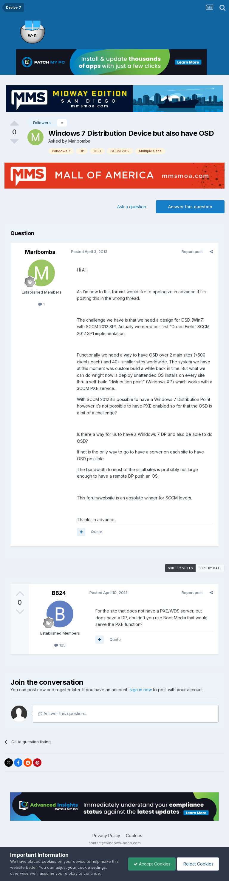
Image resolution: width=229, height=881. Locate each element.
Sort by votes (180, 568)
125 (60, 645)
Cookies (134, 835)
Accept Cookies (149, 863)
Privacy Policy (106, 835)
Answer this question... (62, 713)
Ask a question (131, 206)
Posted (88, 251)
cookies (49, 861)
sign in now (141, 689)
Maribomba (79, 141)
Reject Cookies (197, 863)
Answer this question (190, 206)
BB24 (59, 593)
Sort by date (210, 568)
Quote (95, 531)
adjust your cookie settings (88, 867)
